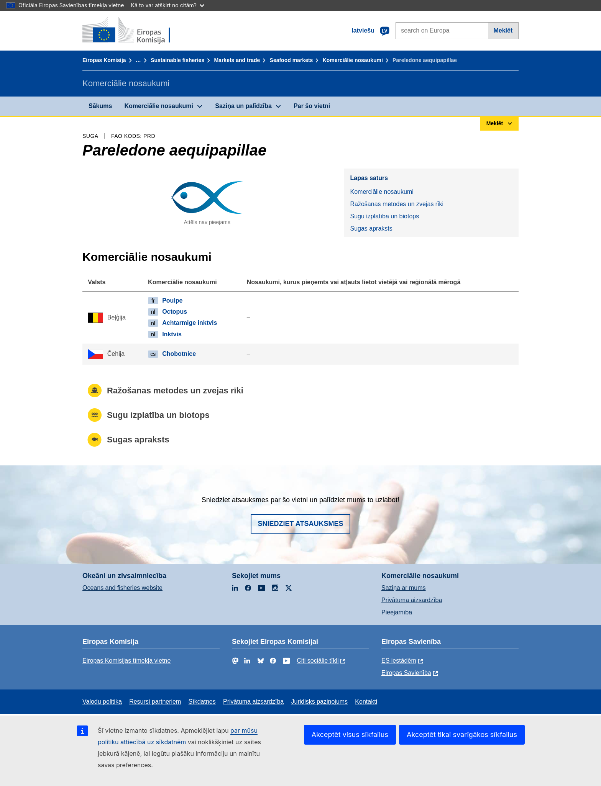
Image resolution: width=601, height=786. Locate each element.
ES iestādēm (398, 660)
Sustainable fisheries (177, 60)
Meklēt (502, 30)
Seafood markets (291, 60)
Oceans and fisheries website (122, 588)
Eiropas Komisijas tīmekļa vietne (126, 660)
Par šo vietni (312, 106)
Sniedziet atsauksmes (300, 523)
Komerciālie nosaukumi (353, 60)
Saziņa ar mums (403, 588)
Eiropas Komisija (104, 60)
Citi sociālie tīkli (317, 660)
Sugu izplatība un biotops (384, 216)
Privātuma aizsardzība (411, 600)
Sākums (100, 106)
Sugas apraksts (371, 228)
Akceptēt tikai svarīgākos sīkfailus (462, 734)
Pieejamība (396, 612)
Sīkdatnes (202, 701)
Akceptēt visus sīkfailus (350, 734)
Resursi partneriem (155, 701)
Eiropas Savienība (406, 673)
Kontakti (366, 701)
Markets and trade (237, 60)
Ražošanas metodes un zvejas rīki (396, 204)
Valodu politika (102, 701)
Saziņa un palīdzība (243, 106)
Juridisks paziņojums (319, 701)
